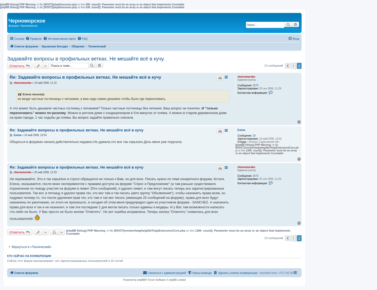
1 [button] (293, 66)
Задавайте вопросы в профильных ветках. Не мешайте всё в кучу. (86, 58)
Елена (241, 130)
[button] (287, 65)
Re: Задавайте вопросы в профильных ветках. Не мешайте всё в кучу (85, 77)
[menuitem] (34, 39)
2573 (255, 85)
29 (254, 135)
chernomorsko (246, 76)
